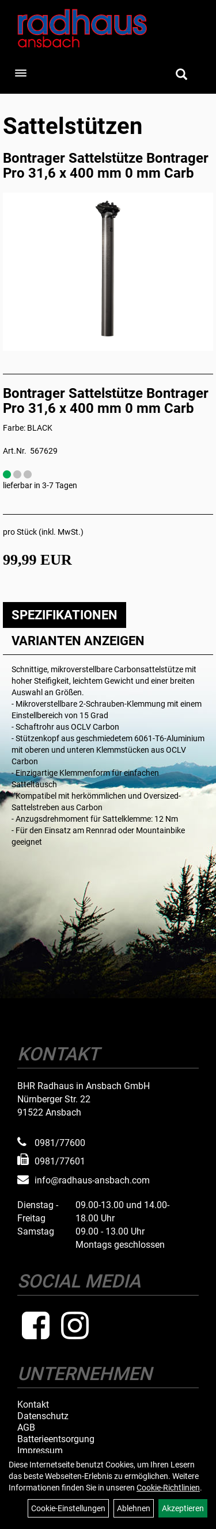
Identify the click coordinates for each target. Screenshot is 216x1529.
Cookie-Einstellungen (68, 1508)
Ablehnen (133, 1508)
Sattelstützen (72, 126)
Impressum (40, 1451)
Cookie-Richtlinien (168, 1487)
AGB (26, 1428)
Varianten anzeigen (78, 641)
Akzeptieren (183, 1508)
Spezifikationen (65, 615)
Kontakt (33, 1405)
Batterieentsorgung (55, 1439)
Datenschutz (43, 1416)
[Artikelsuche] (181, 75)
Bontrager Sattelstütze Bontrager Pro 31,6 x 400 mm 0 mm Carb (106, 165)
